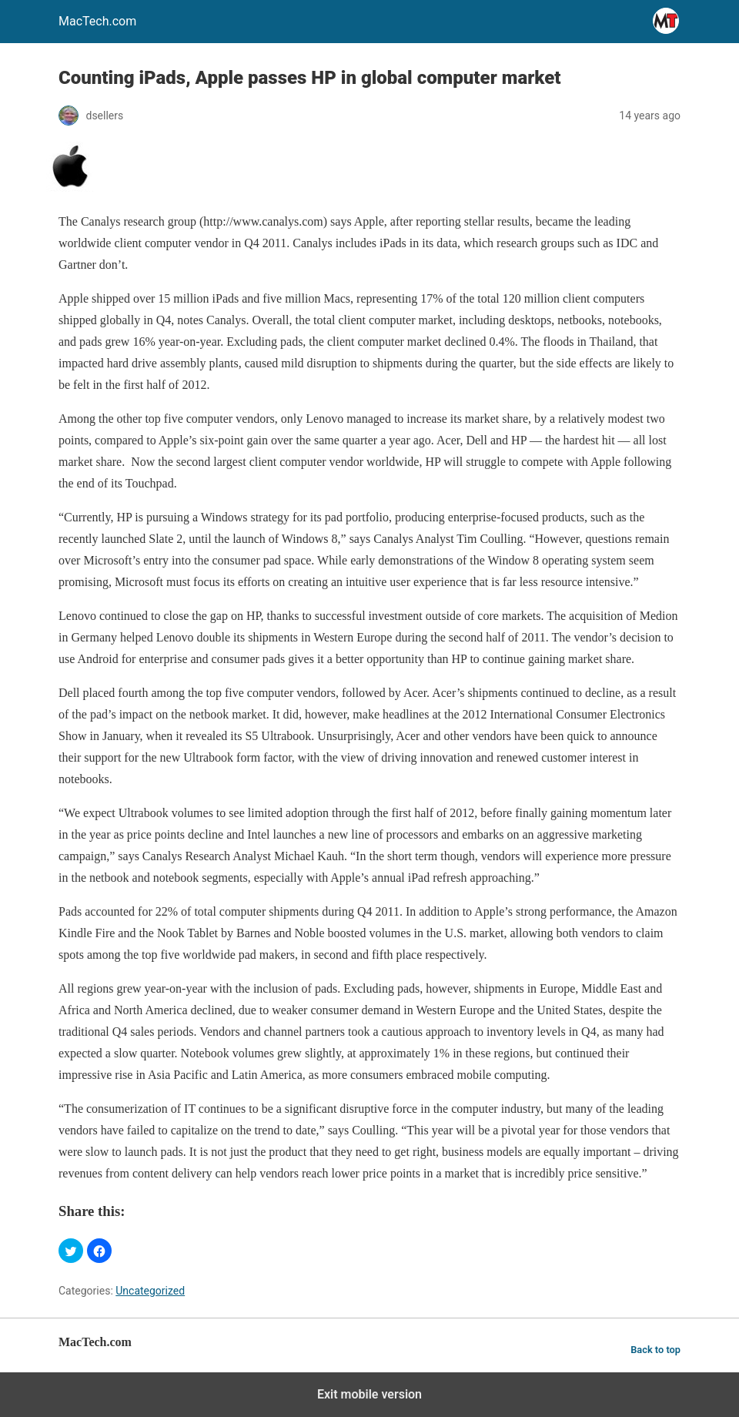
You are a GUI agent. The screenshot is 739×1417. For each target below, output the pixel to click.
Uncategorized (150, 1291)
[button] (71, 1250)
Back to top (655, 1349)
